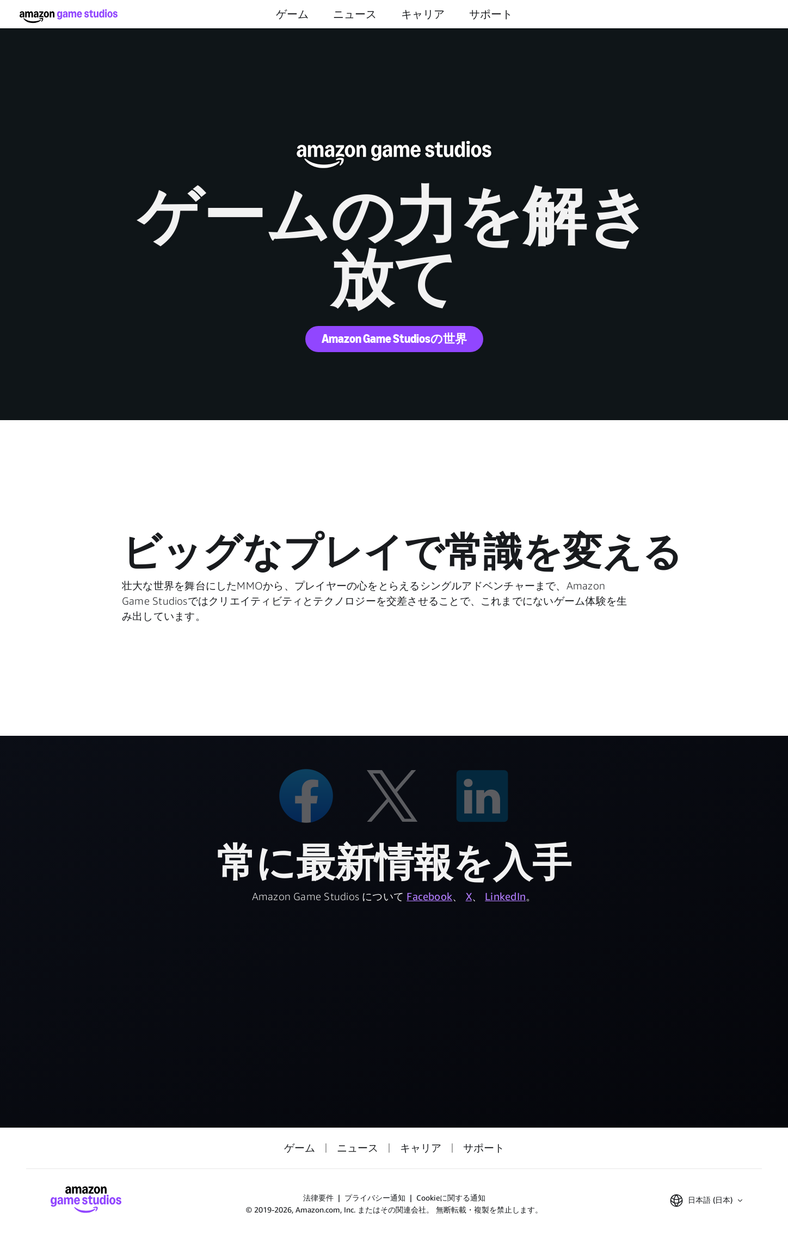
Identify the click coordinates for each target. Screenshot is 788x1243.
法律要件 (318, 1197)
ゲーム (292, 14)
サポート (491, 14)
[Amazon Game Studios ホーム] (69, 16)
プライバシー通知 (374, 1197)
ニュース (355, 14)
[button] (706, 1200)
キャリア (423, 14)
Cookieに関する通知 (450, 1197)
